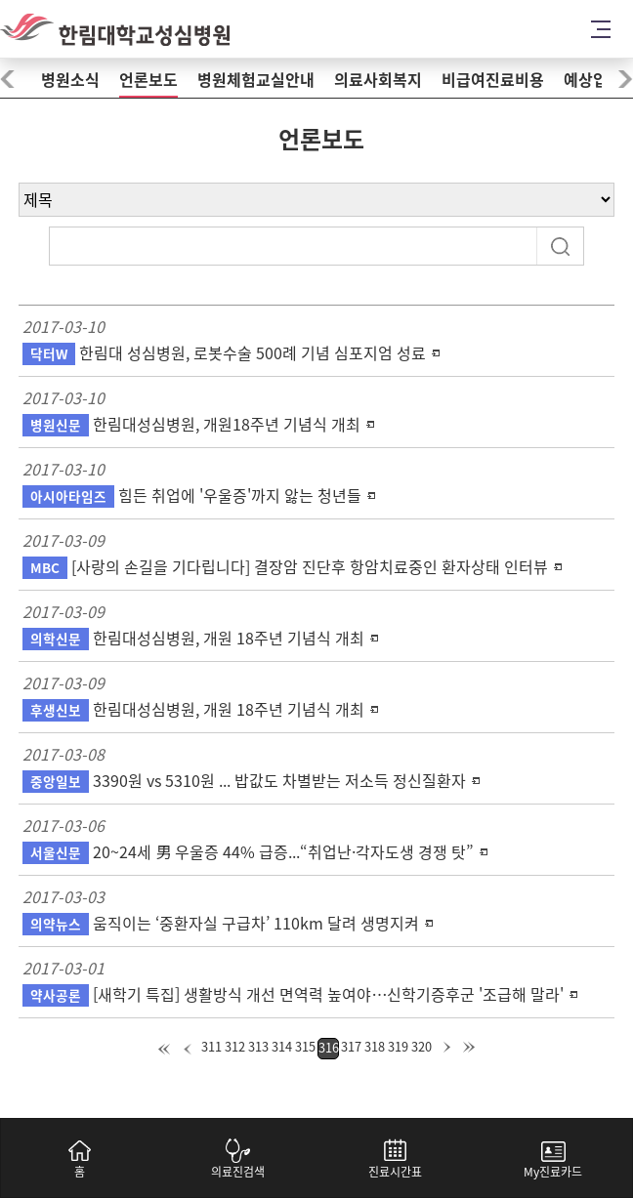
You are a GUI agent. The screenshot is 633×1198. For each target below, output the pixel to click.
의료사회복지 (378, 80)
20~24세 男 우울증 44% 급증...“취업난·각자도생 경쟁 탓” (248, 852)
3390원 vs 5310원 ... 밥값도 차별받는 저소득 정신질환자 (244, 781)
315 (305, 1047)
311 (211, 1047)
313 (258, 1047)
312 (235, 1047)
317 (351, 1047)
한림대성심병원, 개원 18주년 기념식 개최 (193, 638)
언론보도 (148, 80)
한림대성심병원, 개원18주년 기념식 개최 (191, 425)
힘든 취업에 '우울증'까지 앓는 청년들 (191, 496)
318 (374, 1047)
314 (282, 1047)
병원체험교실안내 (256, 80)
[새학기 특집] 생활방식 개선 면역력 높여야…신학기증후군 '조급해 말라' (293, 995)
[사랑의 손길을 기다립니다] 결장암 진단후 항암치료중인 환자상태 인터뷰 (285, 567)
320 (421, 1047)
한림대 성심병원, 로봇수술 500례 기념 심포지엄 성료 (224, 353)
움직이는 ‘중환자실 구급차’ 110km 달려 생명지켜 (220, 923)
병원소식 (70, 80)
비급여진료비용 (493, 80)
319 (398, 1047)
